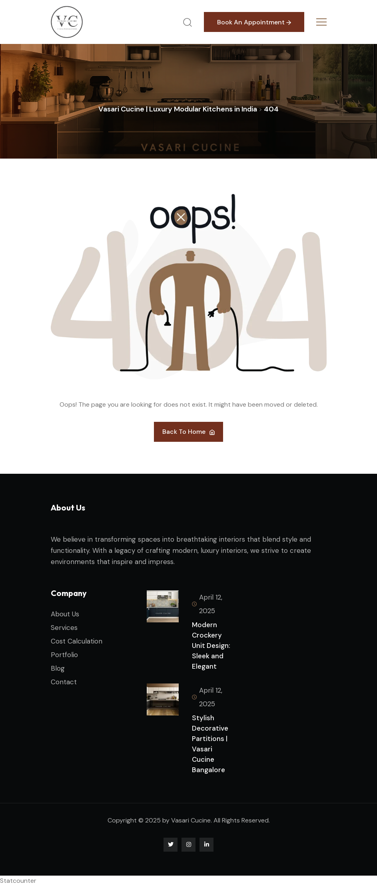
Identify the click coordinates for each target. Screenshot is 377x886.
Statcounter (18, 880)
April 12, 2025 (207, 604)
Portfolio (64, 654)
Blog (58, 668)
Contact (64, 681)
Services (64, 627)
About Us (65, 614)
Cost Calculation (76, 641)
